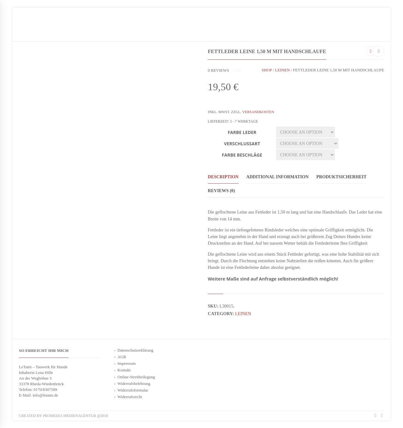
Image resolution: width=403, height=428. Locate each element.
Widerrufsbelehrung (133, 383)
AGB (121, 356)
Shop (267, 70)
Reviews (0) (221, 190)
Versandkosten (258, 112)
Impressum (126, 363)
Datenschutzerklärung (135, 350)
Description (223, 176)
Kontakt (124, 370)
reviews (218, 70)
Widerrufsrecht (129, 396)
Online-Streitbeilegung (136, 377)
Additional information (277, 176)
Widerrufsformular (132, 390)
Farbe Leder (242, 132)
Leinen (282, 70)
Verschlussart (242, 144)
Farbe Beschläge (242, 155)
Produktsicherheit (341, 176)
